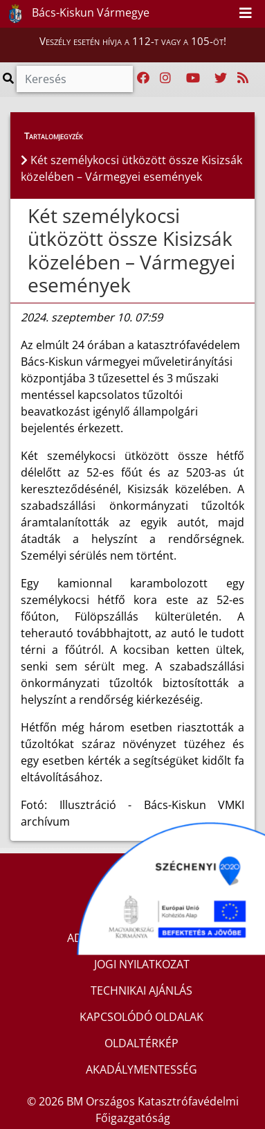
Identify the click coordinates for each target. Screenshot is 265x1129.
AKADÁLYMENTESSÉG (141, 1069)
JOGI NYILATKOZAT (142, 964)
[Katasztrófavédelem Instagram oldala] (165, 78)
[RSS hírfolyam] (243, 78)
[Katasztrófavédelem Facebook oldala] (143, 78)
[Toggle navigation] (245, 14)
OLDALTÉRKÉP (141, 1043)
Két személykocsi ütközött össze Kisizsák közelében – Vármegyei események (131, 250)
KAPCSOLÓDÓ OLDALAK (141, 1016)
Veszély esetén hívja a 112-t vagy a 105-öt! (132, 41)
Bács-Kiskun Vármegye (75, 14)
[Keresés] (75, 79)
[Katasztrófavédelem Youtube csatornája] (193, 78)
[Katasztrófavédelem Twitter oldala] (220, 78)
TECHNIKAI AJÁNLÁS (141, 990)
